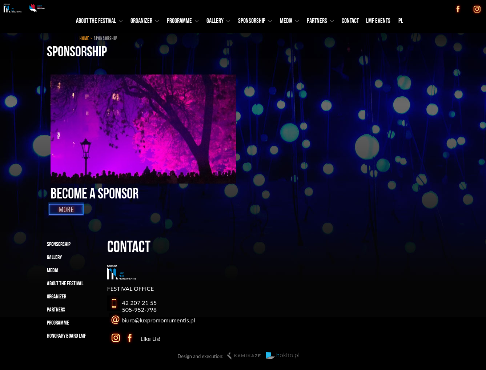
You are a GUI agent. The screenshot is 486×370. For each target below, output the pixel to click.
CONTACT (350, 21)
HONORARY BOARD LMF (66, 336)
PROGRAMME (182, 21)
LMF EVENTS (378, 21)
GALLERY (218, 21)
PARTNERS (320, 21)
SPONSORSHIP (255, 21)
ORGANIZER (144, 21)
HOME (84, 38)
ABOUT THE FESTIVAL (99, 21)
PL (400, 21)
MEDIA (289, 21)
